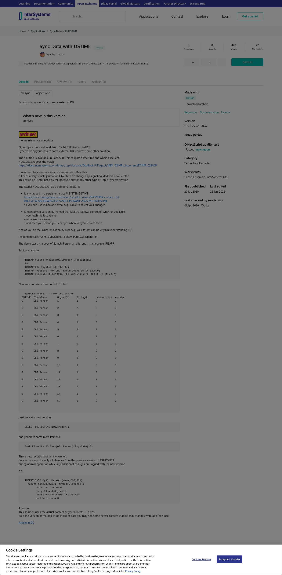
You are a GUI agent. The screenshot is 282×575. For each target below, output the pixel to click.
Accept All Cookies (229, 559)
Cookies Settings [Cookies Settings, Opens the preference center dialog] (201, 559)
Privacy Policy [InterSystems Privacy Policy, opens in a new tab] (133, 571)
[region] (141, 559)
